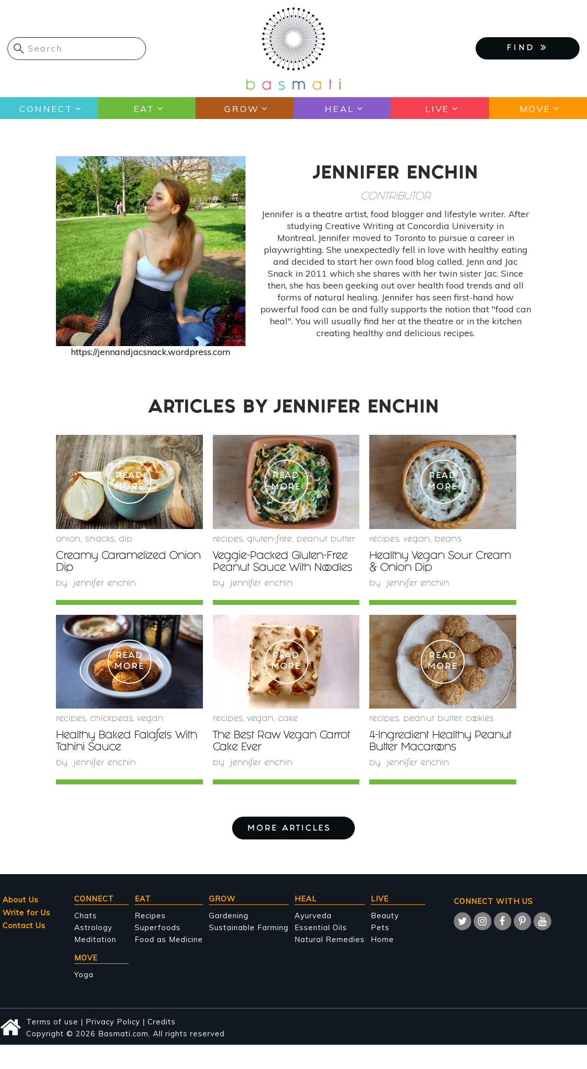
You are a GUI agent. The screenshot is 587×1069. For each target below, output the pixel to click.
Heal (339, 108)
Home (382, 939)
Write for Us (26, 912)
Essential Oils (320, 927)
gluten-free (269, 539)
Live (437, 108)
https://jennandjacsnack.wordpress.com (151, 351)
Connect (46, 108)
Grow (241, 108)
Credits (161, 1021)
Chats (85, 915)
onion (68, 539)
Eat (143, 108)
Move (535, 108)
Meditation (95, 939)
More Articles (293, 829)
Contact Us (24, 925)
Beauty (385, 915)
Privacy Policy (113, 1021)
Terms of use (52, 1021)
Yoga (84, 974)
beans (448, 539)
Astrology (93, 927)
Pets (380, 927)
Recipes (150, 915)
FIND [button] (527, 48)
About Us (20, 899)
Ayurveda (313, 915)
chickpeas (111, 719)
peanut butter (325, 539)
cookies (480, 719)
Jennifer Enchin (106, 584)
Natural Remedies (329, 939)
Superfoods (158, 927)
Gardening (228, 915)
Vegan (416, 539)
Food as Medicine (169, 939)
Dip (126, 539)
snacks (99, 539)
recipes (228, 539)
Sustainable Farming (249, 927)
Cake (288, 719)
